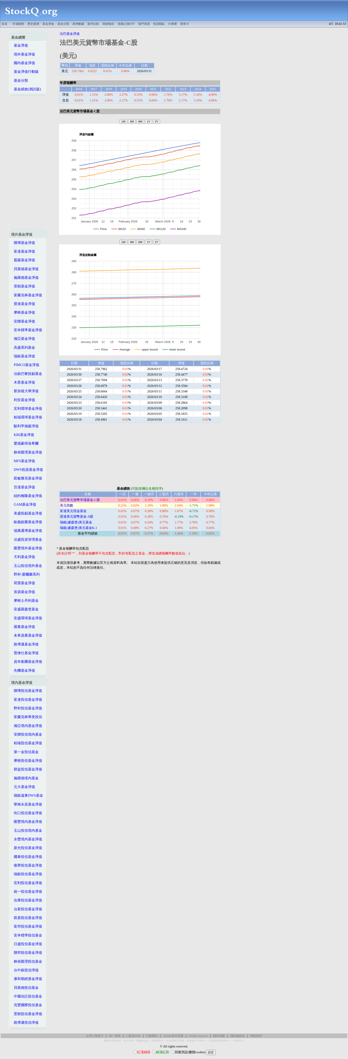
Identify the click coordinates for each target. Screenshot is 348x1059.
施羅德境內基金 (25, 778)
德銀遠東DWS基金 (27, 795)
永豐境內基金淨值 (26, 839)
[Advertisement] (205, 10)
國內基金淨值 (23, 63)
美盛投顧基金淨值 (26, 513)
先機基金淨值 (23, 670)
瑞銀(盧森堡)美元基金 (76, 522)
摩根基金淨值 (23, 312)
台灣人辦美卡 (94, 1035)
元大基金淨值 (23, 787)
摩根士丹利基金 (25, 600)
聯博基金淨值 (23, 243)
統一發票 (115, 1035)
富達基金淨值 (23, 251)
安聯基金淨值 (23, 321)
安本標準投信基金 (26, 935)
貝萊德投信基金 (25, 988)
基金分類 (63, 24)
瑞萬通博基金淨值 (26, 530)
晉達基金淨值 (23, 304)
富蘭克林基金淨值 (26, 295)
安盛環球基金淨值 (26, 618)
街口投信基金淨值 (26, 813)
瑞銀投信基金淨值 (26, 874)
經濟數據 (78, 24)
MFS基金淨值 (23, 461)
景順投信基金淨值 (26, 1014)
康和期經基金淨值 (26, 979)
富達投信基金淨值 (26, 699)
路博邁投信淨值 (25, 1022)
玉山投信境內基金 (26, 830)
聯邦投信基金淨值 (26, 952)
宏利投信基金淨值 (26, 883)
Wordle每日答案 (173, 1035)
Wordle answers (198, 1035)
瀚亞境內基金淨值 (26, 726)
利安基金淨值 (23, 400)
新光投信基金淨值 (26, 848)
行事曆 (172, 24)
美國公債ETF (126, 24)
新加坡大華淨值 (25, 391)
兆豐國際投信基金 (26, 1005)
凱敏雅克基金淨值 (26, 478)
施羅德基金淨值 (25, 277)
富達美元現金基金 (73, 511)
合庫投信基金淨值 (26, 900)
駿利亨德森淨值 (25, 426)
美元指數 (66, 505)
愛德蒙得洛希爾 (25, 443)
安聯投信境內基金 (26, 734)
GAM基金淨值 (23, 504)
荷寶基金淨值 (23, 583)
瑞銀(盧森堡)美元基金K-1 (78, 528)
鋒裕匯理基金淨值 (26, 452)
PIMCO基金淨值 (25, 365)
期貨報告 (108, 24)
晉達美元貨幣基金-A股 (76, 516)
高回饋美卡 (157, 1040)
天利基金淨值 (23, 557)
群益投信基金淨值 (26, 769)
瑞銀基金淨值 (23, 356)
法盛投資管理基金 (26, 539)
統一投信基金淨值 (26, 891)
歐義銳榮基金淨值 (26, 522)
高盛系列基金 (23, 347)
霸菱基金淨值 (23, 260)
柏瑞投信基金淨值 (26, 743)
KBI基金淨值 (22, 435)
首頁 (4, 24)
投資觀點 (159, 24)
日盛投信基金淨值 (26, 944)
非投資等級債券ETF (219, 1040)
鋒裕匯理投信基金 (26, 961)
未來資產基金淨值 (26, 635)
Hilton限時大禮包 (175, 1040)
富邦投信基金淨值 (26, 926)
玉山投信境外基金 (26, 566)
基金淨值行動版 (25, 71)
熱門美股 (144, 24)
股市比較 (93, 24)
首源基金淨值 (23, 592)
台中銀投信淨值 (25, 970)
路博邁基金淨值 (25, 644)
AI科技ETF (238, 1040)
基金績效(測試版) (26, 89)
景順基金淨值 (23, 286)
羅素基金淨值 (23, 627)
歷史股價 (33, 24)
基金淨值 (48, 24)
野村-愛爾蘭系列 (25, 574)
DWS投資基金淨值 (27, 469)
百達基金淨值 (23, 487)
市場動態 (18, 24)
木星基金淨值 (23, 382)
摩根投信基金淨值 (26, 760)
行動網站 (152, 1035)
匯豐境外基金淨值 (26, 548)
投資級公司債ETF (196, 1040)
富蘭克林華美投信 (26, 717)
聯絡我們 (256, 1035)
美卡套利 (128, 1040)
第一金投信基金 (25, 752)
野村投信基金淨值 (26, 708)
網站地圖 (219, 1035)
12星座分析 (133, 1035)
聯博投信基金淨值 (26, 691)
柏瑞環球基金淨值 (26, 417)
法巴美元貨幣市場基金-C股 (80, 500)
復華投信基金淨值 (26, 865)
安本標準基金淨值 (26, 330)
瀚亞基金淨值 (23, 338)
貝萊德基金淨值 (25, 269)
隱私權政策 (237, 1035)
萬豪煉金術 (142, 1040)
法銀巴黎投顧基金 (26, 374)
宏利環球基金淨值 (26, 408)
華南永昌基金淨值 (26, 804)
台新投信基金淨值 (26, 909)
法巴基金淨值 (70, 34)
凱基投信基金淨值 (26, 918)
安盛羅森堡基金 (25, 609)
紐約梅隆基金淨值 (26, 496)
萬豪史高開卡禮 (112, 1040)
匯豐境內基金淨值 (26, 821)
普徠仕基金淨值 (25, 653)
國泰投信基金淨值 (26, 857)
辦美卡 (184, 24)
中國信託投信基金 (26, 996)
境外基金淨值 (23, 54)
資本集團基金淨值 (26, 661)
